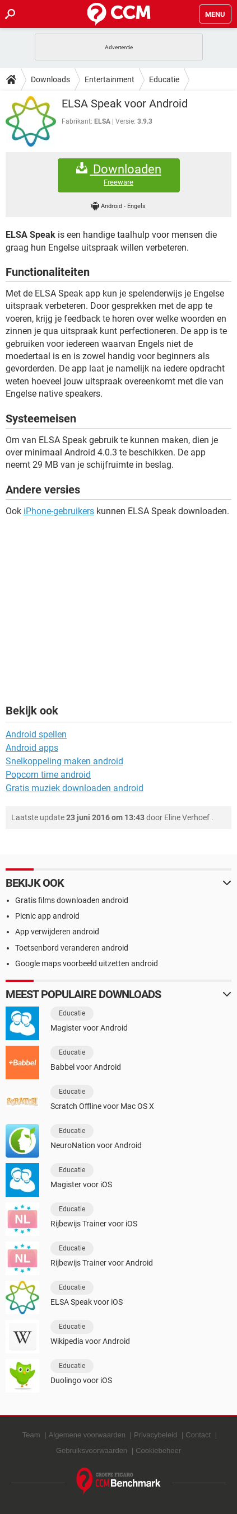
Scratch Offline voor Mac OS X (102, 1106)
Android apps (32, 747)
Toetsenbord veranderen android (71, 947)
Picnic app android (47, 915)
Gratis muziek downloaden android (74, 788)
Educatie (164, 79)
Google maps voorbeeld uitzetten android (86, 963)
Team (31, 1435)
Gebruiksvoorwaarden (91, 1450)
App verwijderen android (57, 931)
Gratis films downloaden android (71, 900)
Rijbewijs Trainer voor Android (101, 1262)
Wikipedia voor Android (90, 1341)
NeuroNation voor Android (96, 1145)
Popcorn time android (48, 774)
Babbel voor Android (85, 1066)
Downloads (50, 79)
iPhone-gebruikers (59, 511)
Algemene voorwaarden (87, 1435)
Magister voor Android (89, 1027)
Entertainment (109, 79)
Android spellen (36, 734)
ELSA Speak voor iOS (86, 1301)
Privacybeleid (155, 1435)
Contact (198, 1435)
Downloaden (119, 174)
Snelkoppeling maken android (64, 761)
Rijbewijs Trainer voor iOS (93, 1223)
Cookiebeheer (158, 1450)
